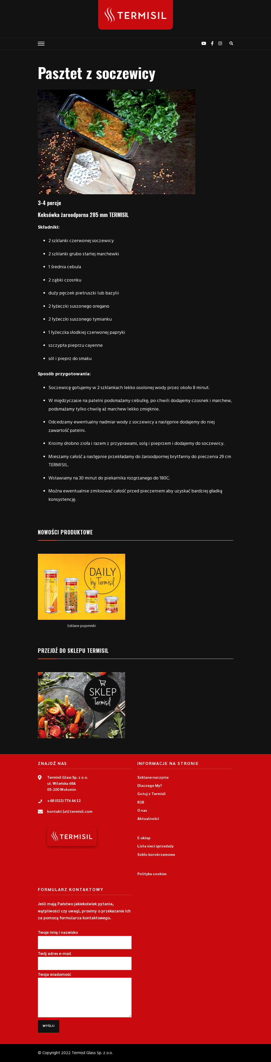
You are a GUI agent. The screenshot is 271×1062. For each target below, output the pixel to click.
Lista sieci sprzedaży (155, 845)
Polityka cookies (151, 873)
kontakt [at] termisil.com (69, 811)
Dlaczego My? (149, 785)
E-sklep (143, 837)
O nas (142, 810)
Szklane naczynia (153, 777)
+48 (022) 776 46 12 (64, 800)
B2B (140, 802)
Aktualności (148, 818)
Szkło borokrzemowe (156, 854)
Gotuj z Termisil (151, 793)
